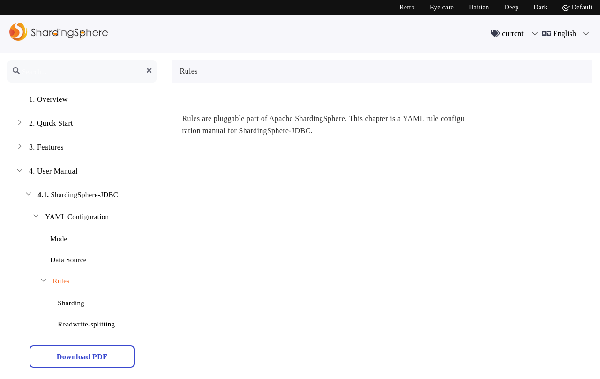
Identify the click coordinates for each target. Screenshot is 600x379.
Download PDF (82, 357)
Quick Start (44, 124)
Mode (53, 237)
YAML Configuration (70, 218)
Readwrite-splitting (80, 322)
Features (39, 148)
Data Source (62, 258)
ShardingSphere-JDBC (71, 196)
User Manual (46, 172)
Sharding (65, 301)
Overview (41, 100)
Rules (54, 282)
